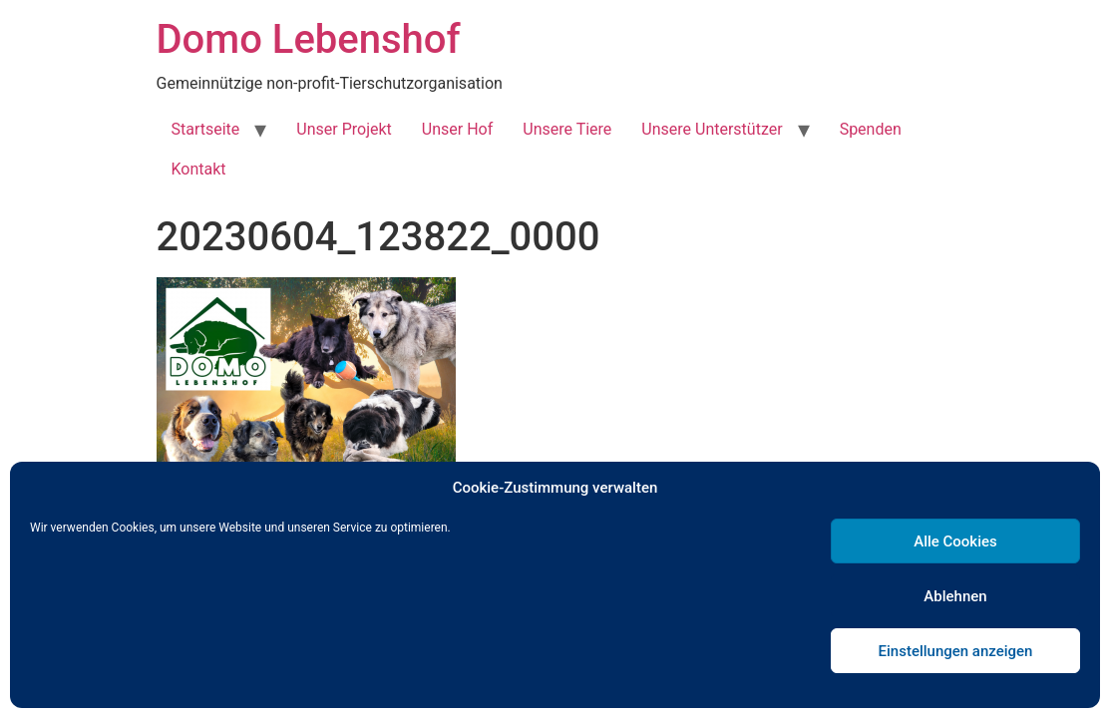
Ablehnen (955, 596)
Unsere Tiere (567, 129)
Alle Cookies (955, 541)
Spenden (871, 129)
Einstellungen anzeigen (956, 651)
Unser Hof (457, 129)
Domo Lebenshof (309, 39)
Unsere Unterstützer (711, 129)
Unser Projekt (343, 129)
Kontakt (199, 169)
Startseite (206, 129)
